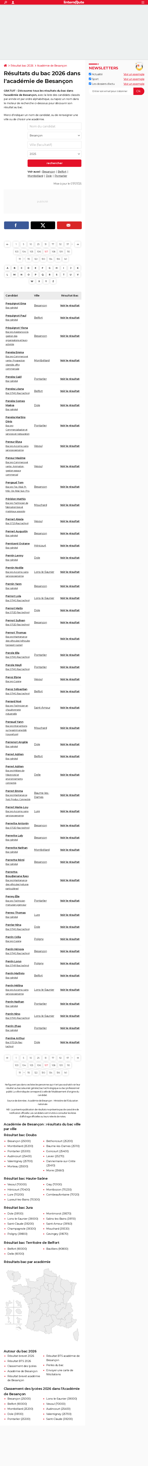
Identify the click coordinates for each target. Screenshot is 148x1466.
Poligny (39, 939)
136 (58, 259)
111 (20, 259)
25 (38, 244)
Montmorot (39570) (58, 1213)
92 (60, 244)
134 (50, 259)
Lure (37, 811)
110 (68, 251)
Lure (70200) (15, 1194)
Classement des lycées (22, 1366)
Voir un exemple (134, 74)
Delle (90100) (15, 1253)
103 (16, 251)
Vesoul (38, 446)
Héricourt (40, 545)
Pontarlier (61, 176)
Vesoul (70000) (16, 1184)
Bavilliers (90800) (57, 1248)
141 (65, 259)
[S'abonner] (116, 91)
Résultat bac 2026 (22, 65)
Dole (49, 176)
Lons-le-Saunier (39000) (22, 1218)
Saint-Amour (42, 707)
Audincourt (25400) (19, 1156)
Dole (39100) (15, 1213)
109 (61, 251)
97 (68, 244)
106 (39, 251)
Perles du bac (54, 1365)
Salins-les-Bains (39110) (60, 1218)
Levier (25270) (55, 1156)
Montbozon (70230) (59, 1189)
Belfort (62, 171)
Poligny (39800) (17, 1234)
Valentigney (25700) (20, 1161)
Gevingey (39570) (57, 1234)
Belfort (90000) (17, 1248)
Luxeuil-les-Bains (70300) (23, 1199)
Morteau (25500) (17, 1166)
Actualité (95, 74)
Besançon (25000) (19, 1141)
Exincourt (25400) (57, 1151)
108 (54, 251)
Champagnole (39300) (21, 1228)
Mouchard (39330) (57, 1228)
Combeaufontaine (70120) (62, 1194)
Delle (37, 774)
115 (28, 259)
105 (31, 251)
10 (31, 244)
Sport (93, 79)
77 (53, 244)
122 (36, 259)
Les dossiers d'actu (102, 84)
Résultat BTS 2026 (19, 1361)
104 (24, 251)
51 (45, 244)
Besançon (48, 171)
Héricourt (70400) (18, 1189)
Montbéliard (35, 176)
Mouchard (40, 505)
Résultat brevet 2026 (20, 1356)
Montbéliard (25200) (20, 1146)
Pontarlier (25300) (18, 1151)
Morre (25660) (55, 1170)
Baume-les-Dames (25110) (63, 1146)
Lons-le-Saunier (44, 572)
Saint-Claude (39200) (20, 1223)
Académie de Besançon (52, 65)
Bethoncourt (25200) (59, 1141)
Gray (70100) (54, 1184)
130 (43, 259)
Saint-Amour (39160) (59, 1223)
